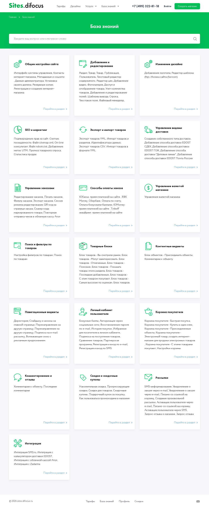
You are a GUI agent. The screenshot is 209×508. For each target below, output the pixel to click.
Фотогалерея (95, 85)
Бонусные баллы (89, 321)
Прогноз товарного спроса (45, 150)
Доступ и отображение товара (97, 87)
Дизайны (75, 6)
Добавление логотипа (157, 73)
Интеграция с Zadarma (27, 464)
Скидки (139, 501)
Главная (12, 17)
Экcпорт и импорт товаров (108, 130)
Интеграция (33, 443)
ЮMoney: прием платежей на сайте (102, 207)
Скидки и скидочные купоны (104, 377)
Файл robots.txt (38, 146)
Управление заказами (39, 188)
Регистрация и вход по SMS (95, 348)
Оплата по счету (111, 201)
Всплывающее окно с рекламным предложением (32, 338)
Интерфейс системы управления (33, 73)
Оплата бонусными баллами (95, 205)
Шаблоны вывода (98, 96)
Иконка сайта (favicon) (164, 77)
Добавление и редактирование (101, 64)
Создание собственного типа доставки (167, 139)
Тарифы (61, 6)
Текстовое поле (88, 100)
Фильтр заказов (23, 201)
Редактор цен (104, 81)
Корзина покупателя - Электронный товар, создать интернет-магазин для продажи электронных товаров (170, 336)
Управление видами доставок (169, 129)
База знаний (108, 6)
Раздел (83, 73)
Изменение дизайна (169, 64)
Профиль (124, 501)
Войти (167, 6)
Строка (113, 96)
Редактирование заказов (28, 197)
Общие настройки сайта (41, 64)
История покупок (101, 329)
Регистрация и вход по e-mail (110, 344)
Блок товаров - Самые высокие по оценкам (104, 280)
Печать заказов (53, 197)
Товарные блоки (101, 246)
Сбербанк (95, 201)
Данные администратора (29, 81)
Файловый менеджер (111, 100)
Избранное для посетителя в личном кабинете (103, 331)
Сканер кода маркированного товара (31, 211)
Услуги (89, 6)
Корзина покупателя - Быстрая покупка (167, 321)
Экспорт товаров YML (92, 139)
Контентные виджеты (170, 246)
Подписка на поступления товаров (99, 336)
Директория (21, 321)
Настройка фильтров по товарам (33, 255)
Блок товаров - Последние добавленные (101, 273)
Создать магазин (187, 6)
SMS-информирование (158, 386)
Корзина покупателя (169, 312)
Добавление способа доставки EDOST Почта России (169, 156)
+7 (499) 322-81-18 (145, 6)
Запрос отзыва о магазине (160, 414)
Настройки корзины (169, 348)
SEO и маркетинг (36, 130)
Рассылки (162, 377)
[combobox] (104, 39)
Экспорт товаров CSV (92, 146)
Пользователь (87, 77)
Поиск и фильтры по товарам (38, 246)
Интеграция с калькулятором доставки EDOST (33, 454)
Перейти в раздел (53, 109)
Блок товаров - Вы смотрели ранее (100, 255)
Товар (91, 73)
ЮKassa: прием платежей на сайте (100, 197)
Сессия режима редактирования (38, 203)
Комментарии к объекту (159, 259)
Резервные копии (42, 85)
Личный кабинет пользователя (101, 312)
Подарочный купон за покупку (107, 394)
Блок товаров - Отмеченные (102, 261)
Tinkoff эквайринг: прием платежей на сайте (100, 211)
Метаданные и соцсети (50, 77)
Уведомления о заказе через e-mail (168, 388)
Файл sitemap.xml (42, 143)
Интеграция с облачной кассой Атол (35, 460)
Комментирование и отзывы (38, 377)
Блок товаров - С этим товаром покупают (103, 277)
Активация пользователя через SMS (166, 410)
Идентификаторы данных (106, 143)
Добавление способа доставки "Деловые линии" (165, 152)
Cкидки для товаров (100, 390)
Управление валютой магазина (170, 188)
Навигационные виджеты (42, 312)
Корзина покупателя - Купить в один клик (168, 325)
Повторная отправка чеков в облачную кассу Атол (37, 214)
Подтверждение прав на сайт (31, 139)
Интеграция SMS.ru (25, 452)
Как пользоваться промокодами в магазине (104, 398)
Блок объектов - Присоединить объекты (169, 255)
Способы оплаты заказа (106, 188)
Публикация (111, 73)
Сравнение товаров (91, 340)
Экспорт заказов (43, 201)
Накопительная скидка (92, 386)
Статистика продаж (25, 154)
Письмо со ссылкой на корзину (171, 406)
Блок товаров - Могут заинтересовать (103, 257)
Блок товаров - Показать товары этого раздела (100, 269)
